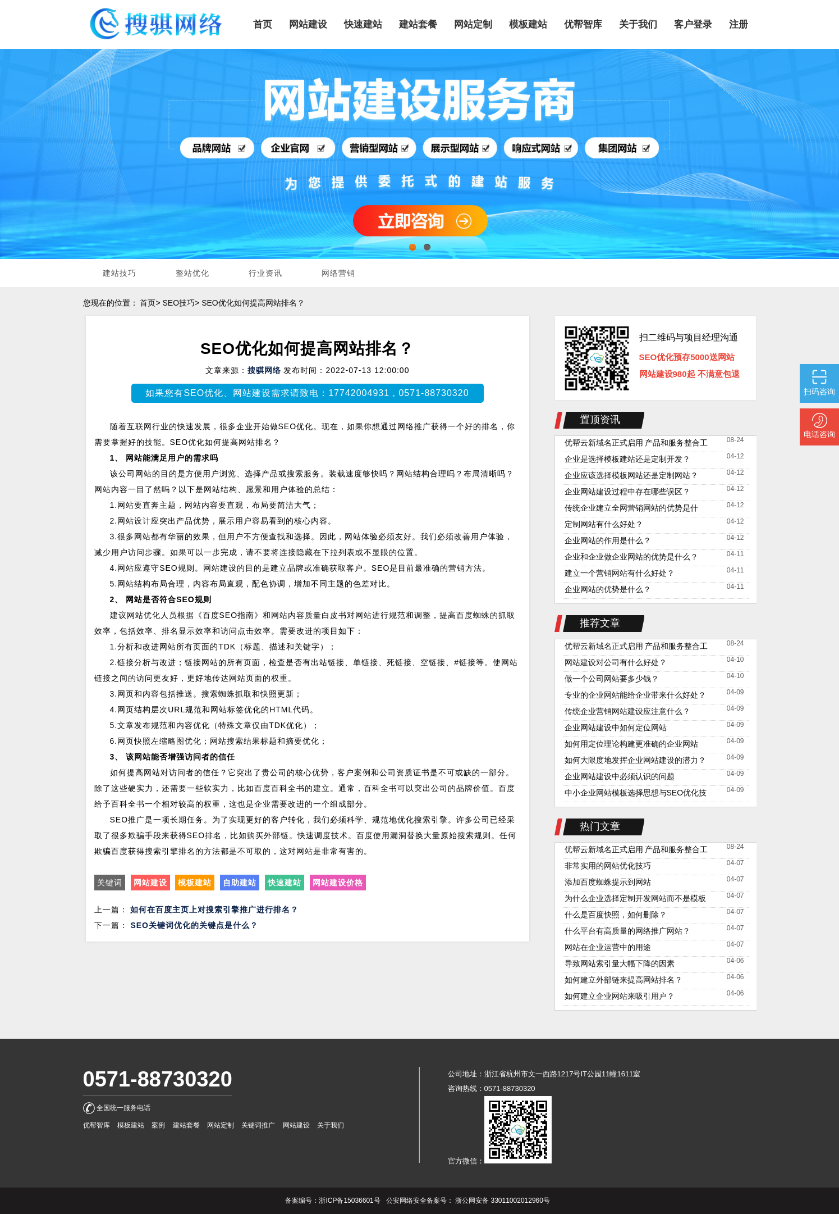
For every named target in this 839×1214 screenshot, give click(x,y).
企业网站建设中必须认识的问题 (620, 776)
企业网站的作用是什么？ (608, 540)
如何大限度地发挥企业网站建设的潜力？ (635, 760)
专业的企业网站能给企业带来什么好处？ (635, 694)
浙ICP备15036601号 (349, 1200)
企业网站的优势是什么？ (608, 589)
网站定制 (220, 1125)
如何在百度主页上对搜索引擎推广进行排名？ (214, 909)
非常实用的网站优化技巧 (608, 865)
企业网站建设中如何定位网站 (616, 727)
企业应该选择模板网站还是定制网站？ (631, 475)
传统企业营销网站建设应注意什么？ (627, 711)
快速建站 (284, 882)
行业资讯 (265, 273)
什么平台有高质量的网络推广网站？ (627, 930)
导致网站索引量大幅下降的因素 (620, 963)
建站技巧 (119, 273)
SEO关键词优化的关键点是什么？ (194, 925)
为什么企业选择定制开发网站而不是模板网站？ (635, 900)
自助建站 (239, 882)
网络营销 (338, 273)
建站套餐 (186, 1125)
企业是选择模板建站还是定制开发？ (627, 458)
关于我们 (330, 1125)
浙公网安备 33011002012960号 (502, 1200)
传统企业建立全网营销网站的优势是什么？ (631, 509)
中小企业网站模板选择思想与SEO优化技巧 (636, 794)
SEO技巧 (178, 302)
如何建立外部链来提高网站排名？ (623, 979)
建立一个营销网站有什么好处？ (620, 573)
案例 (158, 1125)
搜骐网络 (264, 370)
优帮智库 (96, 1125)
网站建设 (150, 882)
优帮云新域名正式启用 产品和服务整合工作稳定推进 (636, 444)
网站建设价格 (338, 882)
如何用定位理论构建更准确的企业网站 (631, 743)
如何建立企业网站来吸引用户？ (620, 996)
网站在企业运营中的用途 (608, 947)
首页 (147, 302)
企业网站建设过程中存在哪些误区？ (627, 491)
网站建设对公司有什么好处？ (616, 662)
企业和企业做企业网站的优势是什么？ (631, 556)
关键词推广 (258, 1125)
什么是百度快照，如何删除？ (616, 914)
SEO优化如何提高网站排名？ (253, 302)
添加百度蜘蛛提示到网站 (608, 881)
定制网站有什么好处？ (604, 524)
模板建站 (195, 882)
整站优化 (192, 273)
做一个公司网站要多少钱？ (612, 678)
